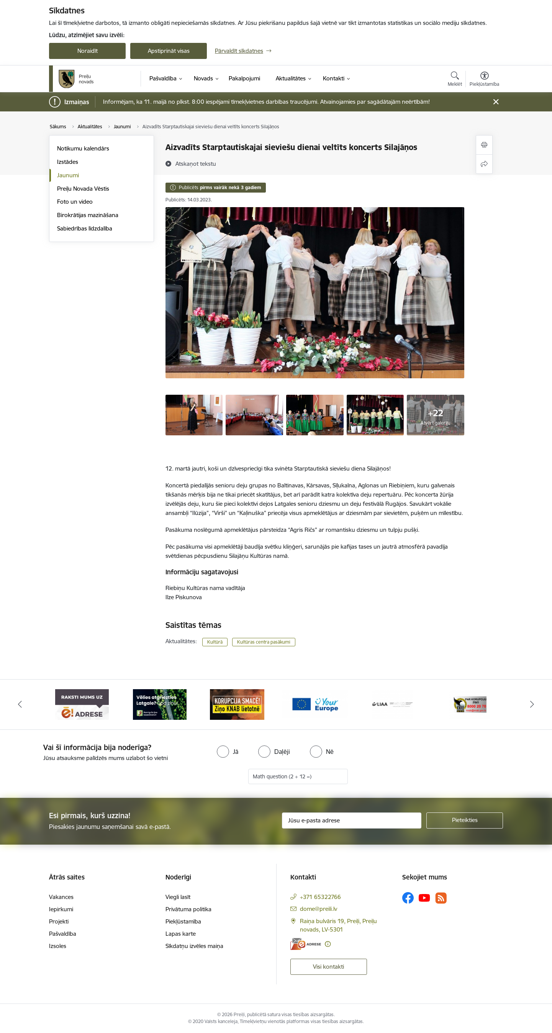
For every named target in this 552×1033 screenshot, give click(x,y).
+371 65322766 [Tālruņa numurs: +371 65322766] (320, 897)
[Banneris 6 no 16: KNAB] (469, 704)
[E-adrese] (305, 944)
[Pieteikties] (464, 820)
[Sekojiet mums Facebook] (408, 898)
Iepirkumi (61, 909)
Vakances (61, 897)
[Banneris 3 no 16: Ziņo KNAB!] (237, 704)
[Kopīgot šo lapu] (484, 164)
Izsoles (57, 946)
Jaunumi (68, 175)
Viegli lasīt (177, 897)
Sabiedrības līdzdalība (84, 228)
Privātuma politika (188, 909)
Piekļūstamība (183, 921)
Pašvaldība (62, 933)
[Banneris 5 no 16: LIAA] (392, 704)
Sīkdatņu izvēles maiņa (194, 946)
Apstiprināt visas (169, 50)
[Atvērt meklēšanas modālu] (455, 80)
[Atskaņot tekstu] (195, 163)
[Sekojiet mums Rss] (441, 898)
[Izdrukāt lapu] (484, 145)
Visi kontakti (328, 966)
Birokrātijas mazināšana (87, 215)
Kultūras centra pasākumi (263, 642)
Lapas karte (180, 933)
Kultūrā (215, 642)
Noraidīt (87, 50)
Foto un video (75, 201)
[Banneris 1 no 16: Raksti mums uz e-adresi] (82, 704)
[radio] (227, 751)
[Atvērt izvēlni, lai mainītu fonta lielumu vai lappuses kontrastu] (484, 80)
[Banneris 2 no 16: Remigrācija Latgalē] (160, 704)
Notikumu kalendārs (83, 148)
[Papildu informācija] (328, 944)
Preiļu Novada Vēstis (83, 188)
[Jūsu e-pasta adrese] (352, 820)
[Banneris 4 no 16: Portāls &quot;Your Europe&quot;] (315, 704)
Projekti (59, 921)
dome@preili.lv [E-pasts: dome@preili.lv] (318, 908)
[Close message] (495, 102)
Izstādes (67, 161)
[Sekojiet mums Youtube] (424, 897)
